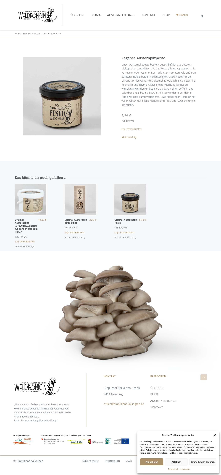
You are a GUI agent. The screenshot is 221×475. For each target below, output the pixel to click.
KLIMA (96, 15)
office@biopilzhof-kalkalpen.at (124, 404)
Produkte (26, 33)
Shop (166, 15)
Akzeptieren (151, 462)
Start (17, 33)
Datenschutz (173, 469)
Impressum (185, 469)
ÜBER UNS (78, 15)
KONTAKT (148, 15)
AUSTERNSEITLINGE (121, 15)
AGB (129, 461)
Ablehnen (176, 462)
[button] (214, 435)
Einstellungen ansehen (203, 462)
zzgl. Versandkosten (131, 129)
